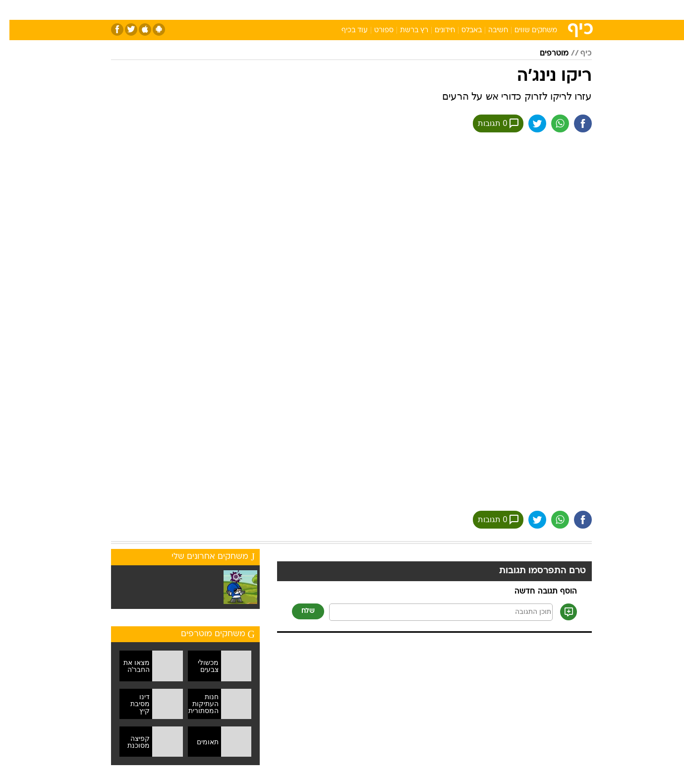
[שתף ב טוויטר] (528, 123)
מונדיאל (468, 9)
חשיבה (489, 30)
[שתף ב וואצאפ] (551, 123)
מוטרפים (544, 54)
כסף (374, 9)
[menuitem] (530, 9)
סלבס (401, 9)
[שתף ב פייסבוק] (573, 123)
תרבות (432, 9)
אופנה (210, 9)
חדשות (536, 9)
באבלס (462, 30)
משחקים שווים (526, 30)
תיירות (283, 9)
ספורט (503, 9)
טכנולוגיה (246, 9)
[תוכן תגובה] (431, 612)
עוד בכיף (345, 30)
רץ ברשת (405, 30)
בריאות (317, 9)
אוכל (348, 9)
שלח (298, 611)
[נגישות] (13, 10)
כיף (576, 54)
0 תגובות (488, 123)
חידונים (435, 30)
